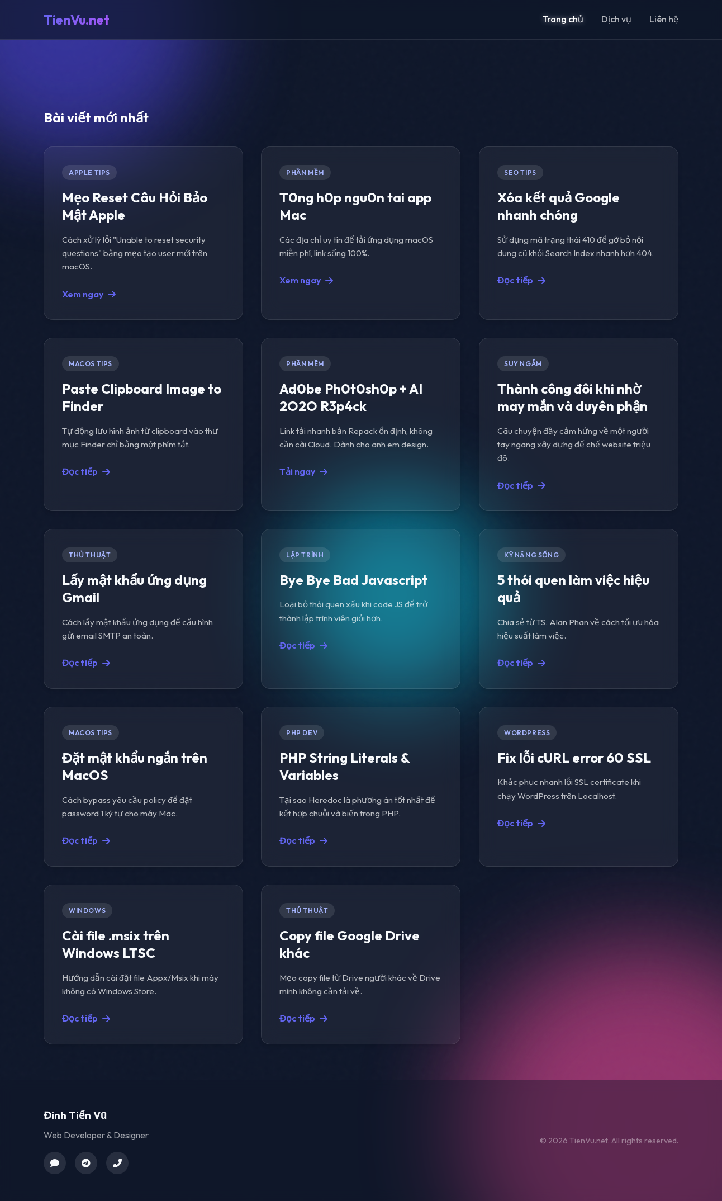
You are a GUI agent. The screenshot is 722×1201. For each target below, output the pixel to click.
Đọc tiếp (521, 280)
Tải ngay (303, 471)
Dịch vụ (616, 19)
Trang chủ (563, 19)
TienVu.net (76, 19)
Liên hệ (663, 19)
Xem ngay (89, 293)
